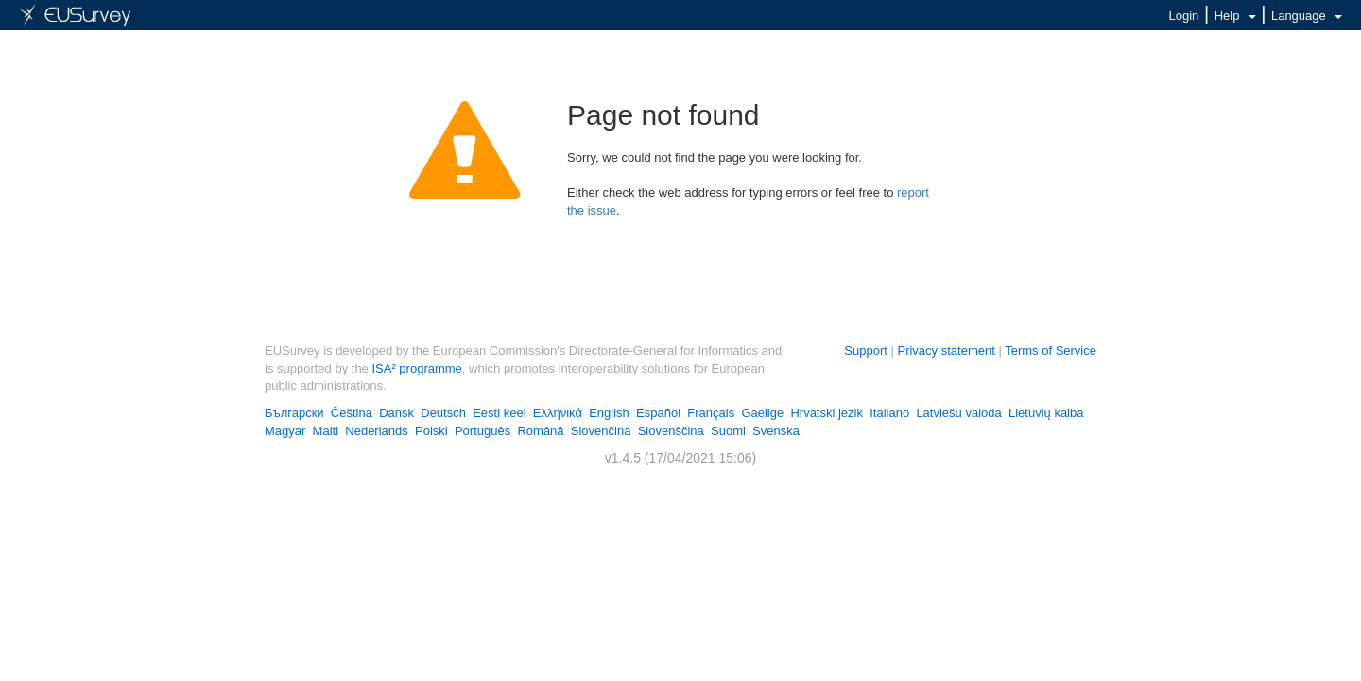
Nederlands (376, 431)
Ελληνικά (557, 413)
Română (540, 431)
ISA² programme (416, 368)
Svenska (776, 431)
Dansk (396, 413)
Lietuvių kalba (1046, 413)
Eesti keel (499, 413)
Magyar (285, 431)
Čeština (351, 413)
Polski (431, 431)
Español (658, 413)
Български (294, 413)
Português (482, 431)
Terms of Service (1050, 350)
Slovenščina (671, 431)
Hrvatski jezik (826, 413)
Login (1184, 16)
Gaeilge (762, 413)
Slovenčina (601, 431)
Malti (325, 431)
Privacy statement (945, 350)
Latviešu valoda (958, 413)
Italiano (889, 413)
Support (865, 350)
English (609, 413)
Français (710, 413)
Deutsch (443, 413)
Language (1306, 16)
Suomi (728, 431)
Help (1235, 16)
